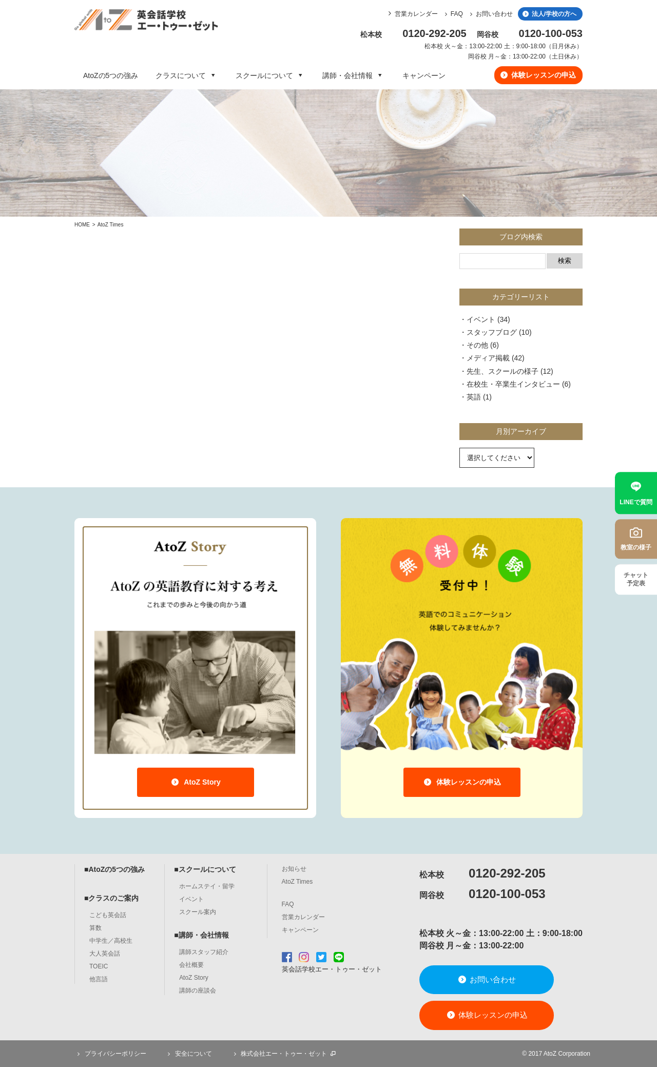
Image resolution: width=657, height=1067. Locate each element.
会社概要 (191, 964)
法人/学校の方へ (548, 13)
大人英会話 (104, 953)
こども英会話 (107, 915)
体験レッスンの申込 (537, 75)
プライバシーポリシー (110, 1053)
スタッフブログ (492, 332)
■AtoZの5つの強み (114, 869)
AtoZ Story (195, 782)
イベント (481, 319)
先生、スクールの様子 (502, 371)
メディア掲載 (488, 358)
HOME (82, 224)
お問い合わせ (490, 13)
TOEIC (98, 966)
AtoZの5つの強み (110, 75)
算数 (95, 927)
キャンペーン (424, 75)
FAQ (452, 13)
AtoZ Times (111, 224)
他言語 (98, 979)
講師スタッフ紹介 (203, 952)
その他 (477, 345)
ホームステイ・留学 (207, 886)
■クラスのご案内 (111, 898)
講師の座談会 (197, 990)
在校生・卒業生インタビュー (513, 384)
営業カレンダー (416, 13)
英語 (474, 397)
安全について (188, 1053)
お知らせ (294, 868)
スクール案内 (197, 912)
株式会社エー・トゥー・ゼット (283, 1053)
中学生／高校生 (110, 940)
